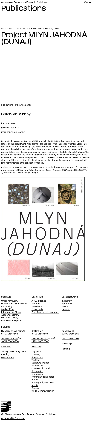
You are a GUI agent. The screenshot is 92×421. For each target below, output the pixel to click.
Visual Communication (43, 391)
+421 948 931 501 (9, 338)
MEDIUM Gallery (9, 318)
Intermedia (37, 374)
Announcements (23, 105)
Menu (87, 2)
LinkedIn (66, 309)
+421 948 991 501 (40, 338)
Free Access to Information (45, 312)
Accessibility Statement (13, 418)
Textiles (35, 360)
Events (11, 29)
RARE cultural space (11, 321)
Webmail (36, 304)
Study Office (7, 309)
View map (6, 346)
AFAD (3, 29)
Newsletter (37, 307)
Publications (22, 29)
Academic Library (10, 315)
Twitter (65, 307)
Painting (5, 354)
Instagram (67, 301)
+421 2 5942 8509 (70, 338)
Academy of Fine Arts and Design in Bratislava (24, 2)
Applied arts (37, 357)
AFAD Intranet (39, 301)
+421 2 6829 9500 (40, 341)
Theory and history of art (13, 352)
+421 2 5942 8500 (10, 341)
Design (35, 388)
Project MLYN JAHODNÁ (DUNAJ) (45, 29)
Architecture (7, 357)
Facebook (67, 304)
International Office (11, 312)
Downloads (37, 309)
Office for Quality (9, 301)
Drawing (36, 354)
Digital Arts (37, 352)
